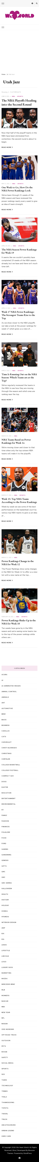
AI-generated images (11, 686)
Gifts (4, 866)
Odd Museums (8, 1029)
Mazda (4, 979)
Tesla (4, 1097)
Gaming (5, 849)
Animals (5, 697)
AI (2, 680)
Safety (5, 1057)
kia (3, 939)
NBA (13, 96)
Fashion (5, 821)
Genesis (5, 860)
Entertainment (9, 799)
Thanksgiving (8, 1102)
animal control (9, 692)
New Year (6, 1012)
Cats (4, 737)
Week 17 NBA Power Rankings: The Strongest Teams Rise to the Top (18, 315)
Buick (4, 720)
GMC (3, 872)
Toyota (5, 1108)
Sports (20, 96)
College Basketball (11, 765)
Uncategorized (9, 1125)
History (5, 900)
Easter (5, 787)
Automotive (7, 708)
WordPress (27, 1153)
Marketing (6, 973)
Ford (4, 844)
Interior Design (9, 922)
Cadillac (6, 731)
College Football (10, 770)
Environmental (9, 804)
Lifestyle (6, 951)
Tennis (5, 1091)
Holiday (5, 905)
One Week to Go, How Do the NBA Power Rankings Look (17, 189)
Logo (4, 962)
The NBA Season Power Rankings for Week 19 (19, 251)
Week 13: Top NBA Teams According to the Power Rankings (19, 500)
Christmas (6, 753)
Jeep (3, 928)
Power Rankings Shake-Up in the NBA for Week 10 (19, 622)
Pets (4, 1046)
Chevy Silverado (9, 748)
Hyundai (5, 917)
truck (4, 1119)
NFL (3, 1018)
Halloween (7, 889)
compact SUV (8, 776)
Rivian (4, 1052)
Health (5, 894)
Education (6, 793)
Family (4, 815)
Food (4, 838)
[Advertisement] (19, 51)
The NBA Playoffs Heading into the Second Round (19, 102)
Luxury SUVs (7, 967)
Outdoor (6, 1041)
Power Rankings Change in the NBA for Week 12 (18, 562)
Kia (3, 934)
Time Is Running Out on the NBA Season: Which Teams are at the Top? (19, 377)
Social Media (7, 1063)
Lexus (4, 945)
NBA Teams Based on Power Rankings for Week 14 (16, 441)
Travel (5, 1114)
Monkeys (5, 996)
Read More (7, 147)
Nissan (5, 1024)
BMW (4, 714)
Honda (5, 911)
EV (3, 810)
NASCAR (5, 1001)
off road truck (9, 1035)
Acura (4, 675)
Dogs (4, 782)
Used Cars (6, 1136)
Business (5, 725)
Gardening (6, 855)
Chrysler (6, 759)
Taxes (4, 1080)
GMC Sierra (7, 883)
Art (3, 703)
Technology (7, 1086)
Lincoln (5, 956)
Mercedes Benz (8, 984)
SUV (3, 1074)
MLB (3, 990)
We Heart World (22, 1147)
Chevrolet (7, 742)
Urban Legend (8, 1131)
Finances (6, 827)
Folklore (6, 832)
